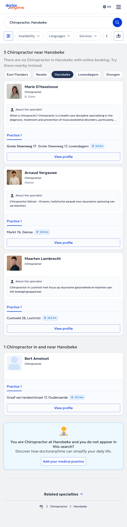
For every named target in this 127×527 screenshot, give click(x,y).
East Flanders (17, 74)
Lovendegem (88, 74)
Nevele (41, 74)
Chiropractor (58, 506)
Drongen (113, 74)
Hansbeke (62, 74)
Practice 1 (14, 135)
